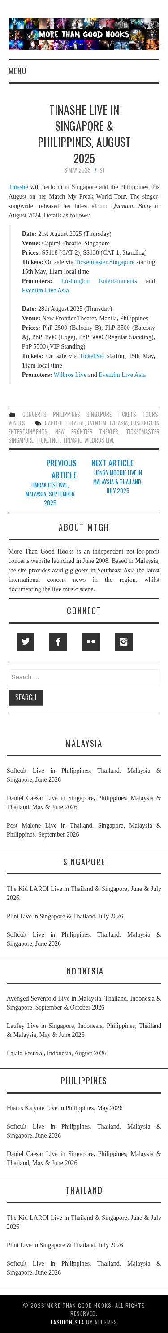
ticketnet (48, 440)
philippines (66, 414)
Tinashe (18, 187)
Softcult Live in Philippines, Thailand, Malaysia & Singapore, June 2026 (84, 775)
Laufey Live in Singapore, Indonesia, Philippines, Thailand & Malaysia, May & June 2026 (84, 1030)
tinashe (72, 440)
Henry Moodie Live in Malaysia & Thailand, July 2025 (117, 482)
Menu (17, 70)
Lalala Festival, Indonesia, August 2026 (56, 1053)
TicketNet (91, 356)
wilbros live (99, 440)
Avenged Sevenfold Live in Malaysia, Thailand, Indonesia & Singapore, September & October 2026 (84, 1003)
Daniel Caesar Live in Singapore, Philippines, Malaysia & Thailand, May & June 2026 (84, 802)
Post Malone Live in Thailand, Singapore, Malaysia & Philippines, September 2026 (84, 830)
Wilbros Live (69, 375)
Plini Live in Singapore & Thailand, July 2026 (65, 916)
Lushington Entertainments (99, 281)
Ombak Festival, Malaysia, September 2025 (50, 494)
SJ (101, 170)
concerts (34, 414)
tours (150, 414)
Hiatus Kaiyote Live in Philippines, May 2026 (65, 1108)
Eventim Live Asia (45, 290)
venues (17, 423)
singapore (99, 414)
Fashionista (67, 1322)
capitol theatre (65, 423)
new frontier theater (86, 431)
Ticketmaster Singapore (104, 262)
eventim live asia (108, 423)
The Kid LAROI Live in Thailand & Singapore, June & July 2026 (84, 893)
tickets (126, 414)
